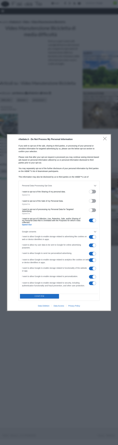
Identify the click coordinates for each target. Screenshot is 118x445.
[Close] (105, 139)
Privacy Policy (74, 306)
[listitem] (59, 185)
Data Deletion (43, 306)
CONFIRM (39, 296)
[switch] (92, 191)
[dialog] (59, 222)
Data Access (59, 306)
